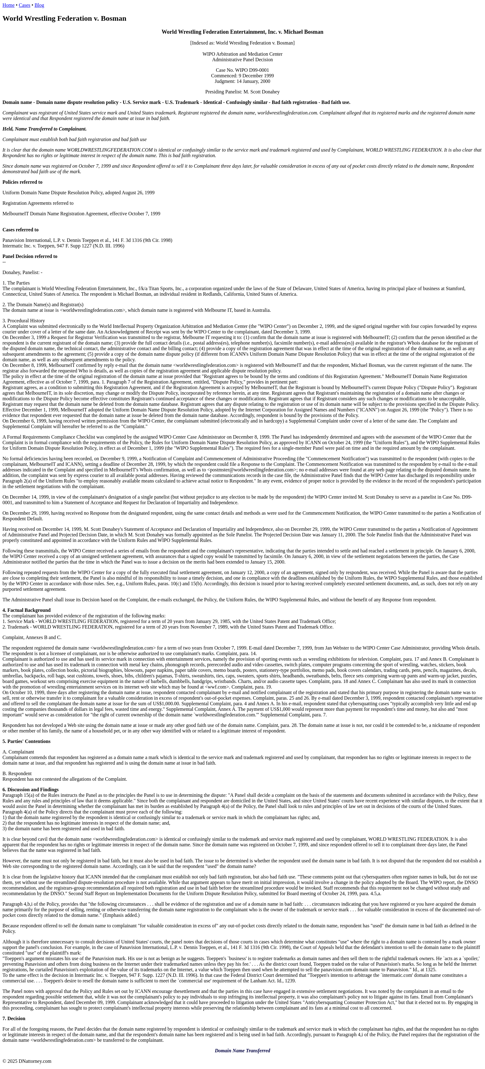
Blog (39, 5)
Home (8, 5)
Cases (24, 5)
